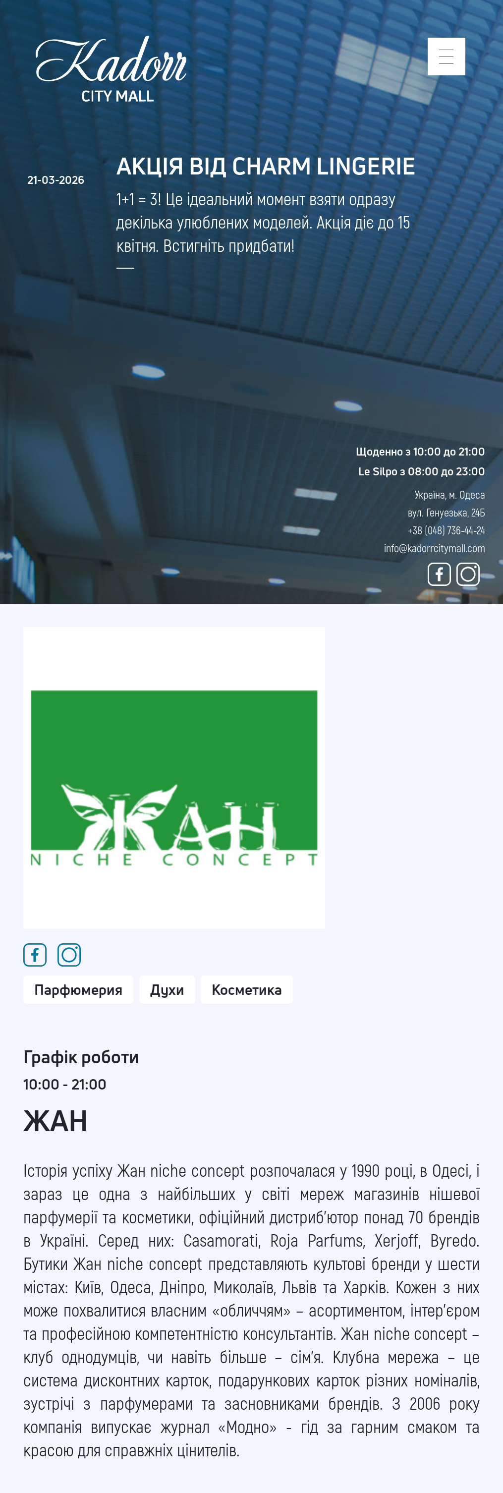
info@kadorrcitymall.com (434, 547)
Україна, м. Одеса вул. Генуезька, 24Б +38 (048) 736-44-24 (446, 512)
